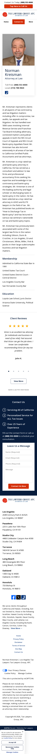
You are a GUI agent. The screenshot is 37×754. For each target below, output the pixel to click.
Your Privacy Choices (14, 670)
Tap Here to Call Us (18, 6)
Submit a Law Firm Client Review (18, 390)
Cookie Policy (10, 673)
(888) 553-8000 (20, 84)
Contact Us (18, 22)
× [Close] (22, 731)
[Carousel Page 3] (18, 371)
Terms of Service (18, 646)
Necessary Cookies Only (12, 748)
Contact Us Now (18, 486)
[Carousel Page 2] (13, 371)
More (31, 22)
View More (18, 381)
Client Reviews (18, 318)
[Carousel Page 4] (23, 371)
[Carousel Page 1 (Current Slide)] (8, 371)
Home (6, 22)
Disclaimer (18, 642)
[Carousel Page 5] (28, 371)
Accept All (12, 742)
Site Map (18, 649)
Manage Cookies (25, 673)
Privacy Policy (18, 639)
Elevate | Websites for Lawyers (18, 728)
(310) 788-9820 (17, 88)
